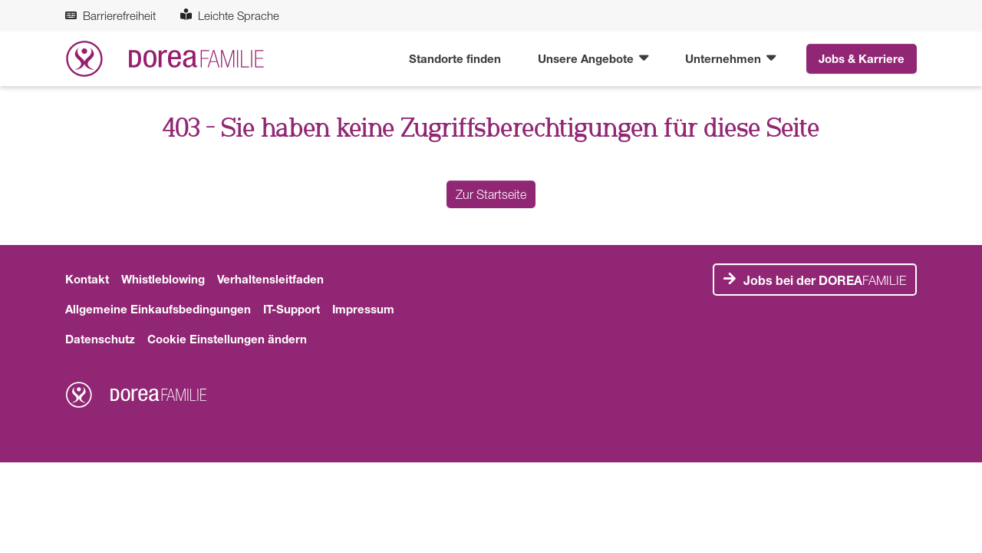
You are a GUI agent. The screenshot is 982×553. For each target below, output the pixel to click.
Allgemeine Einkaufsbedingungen (158, 309)
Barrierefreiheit (110, 15)
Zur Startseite (491, 194)
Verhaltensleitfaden (270, 279)
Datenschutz (100, 339)
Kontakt (87, 279)
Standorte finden (455, 58)
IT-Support (291, 309)
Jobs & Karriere (862, 58)
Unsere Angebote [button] (587, 58)
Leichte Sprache (229, 15)
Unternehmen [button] (724, 58)
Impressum (363, 309)
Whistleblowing (163, 279)
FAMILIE (824, 280)
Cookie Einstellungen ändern (227, 339)
